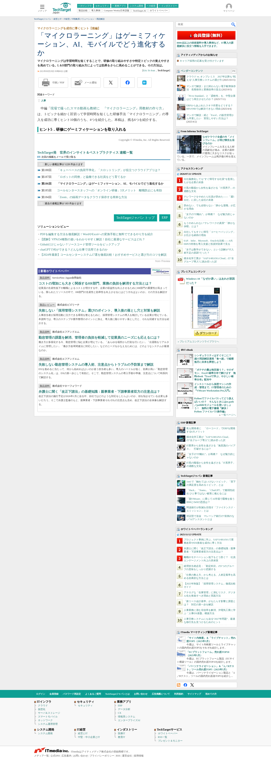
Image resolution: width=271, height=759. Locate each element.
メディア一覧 (41, 755)
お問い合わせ (141, 694)
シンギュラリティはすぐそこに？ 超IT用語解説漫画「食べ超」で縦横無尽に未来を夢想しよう (214, 358)
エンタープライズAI (129, 720)
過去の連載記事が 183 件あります (63, 203)
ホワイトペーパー (168, 733)
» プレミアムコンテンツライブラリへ (198, 341)
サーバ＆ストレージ (49, 712)
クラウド (43, 705)
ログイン (40, 694)
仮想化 (41, 709)
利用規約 (178, 694)
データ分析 (124, 709)
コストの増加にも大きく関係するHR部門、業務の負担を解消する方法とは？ (95, 283)
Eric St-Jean (149, 70)
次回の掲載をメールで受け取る (58, 156)
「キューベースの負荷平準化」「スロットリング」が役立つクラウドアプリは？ (108, 170)
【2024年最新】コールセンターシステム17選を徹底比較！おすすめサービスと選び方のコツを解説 (103, 254)
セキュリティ (85, 705)
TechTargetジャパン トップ (135, 217)
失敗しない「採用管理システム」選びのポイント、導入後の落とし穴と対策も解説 (99, 310)
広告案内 (66, 755)
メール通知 (90, 82)
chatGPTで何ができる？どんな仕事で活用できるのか (74, 249)
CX (119, 712)
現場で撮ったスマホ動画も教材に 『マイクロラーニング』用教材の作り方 (106, 108)
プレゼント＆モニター (170, 740)
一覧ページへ (228, 414)
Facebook (185, 685)
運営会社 (127, 755)
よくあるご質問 (93, 694)
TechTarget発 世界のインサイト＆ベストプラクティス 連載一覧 (85, 152)
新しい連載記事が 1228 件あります (64, 164)
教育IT (121, 737)
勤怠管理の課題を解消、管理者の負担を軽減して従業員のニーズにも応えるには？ (99, 337)
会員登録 (53, 694)
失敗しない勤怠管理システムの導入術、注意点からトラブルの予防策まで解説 (96, 364)
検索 (234, 24)
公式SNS (55, 755)
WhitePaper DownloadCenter (160, 272)
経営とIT (83, 733)
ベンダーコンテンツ (192, 70)
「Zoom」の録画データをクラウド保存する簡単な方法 (92, 197)
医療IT (121, 733)
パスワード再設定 (72, 694)
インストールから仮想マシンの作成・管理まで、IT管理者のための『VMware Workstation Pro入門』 (212, 387)
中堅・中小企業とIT (89, 737)
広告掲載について (161, 694)
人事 (43, 100)
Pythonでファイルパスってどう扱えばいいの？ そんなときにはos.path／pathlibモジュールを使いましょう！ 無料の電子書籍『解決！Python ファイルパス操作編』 (214, 405)
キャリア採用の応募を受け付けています (202, 60)
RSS (178, 685)
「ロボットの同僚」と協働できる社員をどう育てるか (91, 176)
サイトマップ (194, 694)
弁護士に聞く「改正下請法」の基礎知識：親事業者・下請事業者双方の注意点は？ (99, 391)
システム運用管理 (48, 724)
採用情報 (139, 755)
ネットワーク (45, 720)
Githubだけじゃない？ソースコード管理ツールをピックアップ (80, 244)
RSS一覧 (162, 737)
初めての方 (211, 694)
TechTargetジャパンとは (117, 694)
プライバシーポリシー (102, 755)
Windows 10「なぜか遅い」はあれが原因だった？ (210, 281)
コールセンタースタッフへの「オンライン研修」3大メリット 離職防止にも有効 (109, 190)
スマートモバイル (48, 716)
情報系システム (126, 716)
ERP (165, 217)
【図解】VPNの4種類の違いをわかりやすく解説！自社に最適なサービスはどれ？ (92, 239)
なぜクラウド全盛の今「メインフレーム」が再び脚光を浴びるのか (218, 140)
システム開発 (45, 733)
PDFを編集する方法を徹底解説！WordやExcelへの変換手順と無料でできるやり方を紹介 (96, 234)
